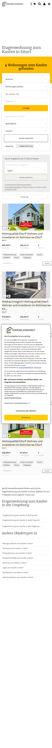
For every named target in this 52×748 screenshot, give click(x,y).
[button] (47, 263)
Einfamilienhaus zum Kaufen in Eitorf (17, 553)
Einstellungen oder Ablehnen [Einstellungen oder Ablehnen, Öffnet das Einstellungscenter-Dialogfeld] (26, 411)
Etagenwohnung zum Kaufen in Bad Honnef (20, 515)
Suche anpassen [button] (26, 138)
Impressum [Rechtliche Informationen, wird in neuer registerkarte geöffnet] (37, 367)
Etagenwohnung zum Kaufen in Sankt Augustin (21, 520)
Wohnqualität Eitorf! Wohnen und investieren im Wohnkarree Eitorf (22, 235)
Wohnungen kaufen (14, 86)
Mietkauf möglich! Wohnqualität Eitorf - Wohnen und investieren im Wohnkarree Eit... (26, 305)
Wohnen (9, 79)
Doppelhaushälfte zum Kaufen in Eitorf (18, 558)
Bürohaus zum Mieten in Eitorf (14, 563)
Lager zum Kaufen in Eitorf (13, 567)
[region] (26, 374)
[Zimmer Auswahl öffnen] (26, 131)
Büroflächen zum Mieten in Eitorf (15, 572)
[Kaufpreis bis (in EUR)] (26, 116)
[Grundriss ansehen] (8, 228)
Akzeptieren (26, 417)
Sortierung (24, 197)
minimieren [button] (8, 263)
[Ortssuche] (26, 94)
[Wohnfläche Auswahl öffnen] (26, 123)
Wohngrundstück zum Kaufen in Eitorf (18, 543)
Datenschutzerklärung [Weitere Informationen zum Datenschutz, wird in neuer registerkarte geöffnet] (26, 367)
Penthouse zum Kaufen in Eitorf (15, 548)
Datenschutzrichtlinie (24, 185)
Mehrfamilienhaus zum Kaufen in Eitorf (18, 577)
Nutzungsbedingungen (12, 187)
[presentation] (49, 3)
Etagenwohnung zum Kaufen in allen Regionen (21, 526)
